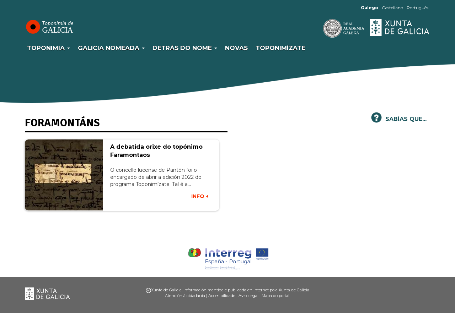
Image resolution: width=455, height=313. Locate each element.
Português (417, 7)
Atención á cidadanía (185, 295)
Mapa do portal (275, 295)
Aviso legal (248, 295)
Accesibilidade (221, 295)
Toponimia (48, 47)
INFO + (200, 196)
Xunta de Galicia (400, 27)
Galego (369, 7)
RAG (322, 28)
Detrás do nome (184, 47)
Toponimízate (280, 47)
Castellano (392, 7)
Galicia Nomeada (111, 47)
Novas (236, 47)
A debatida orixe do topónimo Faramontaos (156, 150)
